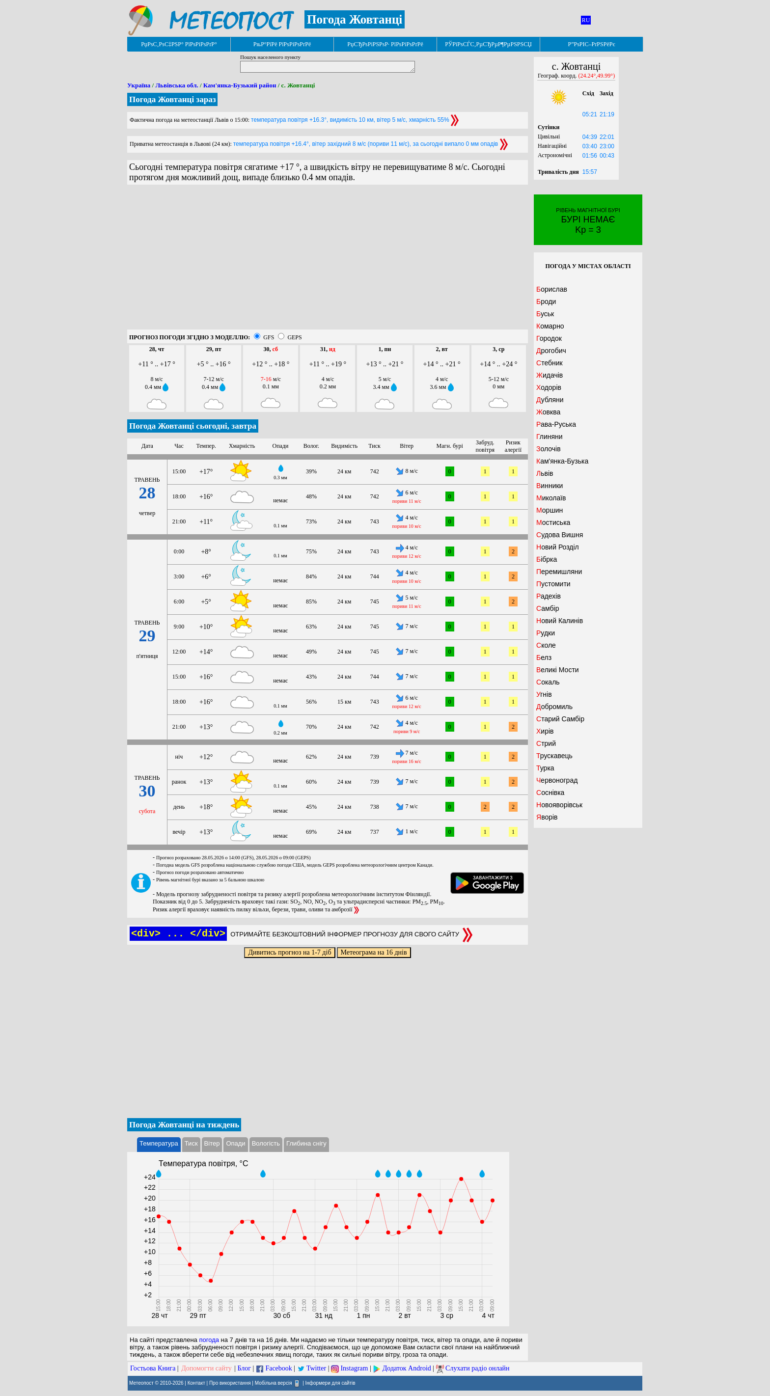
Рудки (545, 633)
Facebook (278, 1368)
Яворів (547, 817)
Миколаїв (551, 498)
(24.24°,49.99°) (596, 75)
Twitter (316, 1368)
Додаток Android (407, 1368)
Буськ (545, 314)
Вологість (266, 1143)
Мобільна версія (273, 1383)
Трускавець (554, 756)
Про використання (230, 1383)
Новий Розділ (557, 547)
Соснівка (550, 792)
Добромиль (554, 707)
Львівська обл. (176, 85)
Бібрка (546, 559)
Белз (543, 657)
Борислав (551, 289)
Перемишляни (559, 571)
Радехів (548, 596)
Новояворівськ (559, 805)
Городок (549, 338)
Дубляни (550, 400)
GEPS (294, 337)
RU (586, 20)
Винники (549, 486)
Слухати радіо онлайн (477, 1368)
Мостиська (553, 522)
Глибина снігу (306, 1143)
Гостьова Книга (152, 1368)
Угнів (544, 694)
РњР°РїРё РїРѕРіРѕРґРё (282, 44)
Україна (138, 85)
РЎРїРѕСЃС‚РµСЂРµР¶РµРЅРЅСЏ (488, 44)
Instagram (354, 1368)
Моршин (549, 510)
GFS (268, 337)
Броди (546, 301)
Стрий (546, 743)
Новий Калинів (559, 621)
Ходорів (548, 387)
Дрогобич (551, 351)
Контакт (196, 1383)
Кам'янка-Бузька (562, 461)
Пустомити (553, 584)
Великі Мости (557, 670)
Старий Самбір (560, 719)
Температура (158, 1143)
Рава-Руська (556, 424)
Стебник (549, 363)
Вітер (212, 1143)
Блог (244, 1368)
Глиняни (549, 436)
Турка (545, 768)
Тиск (191, 1143)
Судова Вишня (559, 535)
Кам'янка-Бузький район (239, 85)
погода (209, 1339)
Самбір (547, 608)
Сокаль (548, 682)
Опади (235, 1143)
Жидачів (549, 375)
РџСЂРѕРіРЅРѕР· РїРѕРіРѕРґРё (385, 44)
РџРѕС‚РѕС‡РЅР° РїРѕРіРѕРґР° (179, 44)
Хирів (545, 731)
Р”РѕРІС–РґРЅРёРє (591, 44)
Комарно (550, 326)
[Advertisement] (327, 260)
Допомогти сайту (206, 1368)
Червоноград (557, 780)
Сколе (546, 645)
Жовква (548, 412)
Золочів (548, 449)
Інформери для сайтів (330, 1383)
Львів (544, 473)
